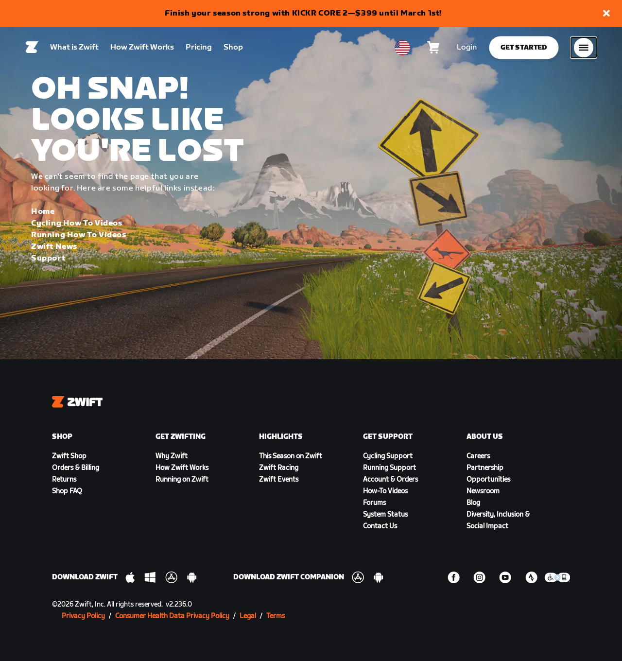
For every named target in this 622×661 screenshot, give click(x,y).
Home (42, 211)
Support (48, 258)
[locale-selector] (402, 49)
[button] (606, 14)
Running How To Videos (78, 235)
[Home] (32, 49)
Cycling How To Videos (76, 223)
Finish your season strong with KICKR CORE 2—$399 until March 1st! (303, 13)
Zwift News (54, 246)
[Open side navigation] (583, 49)
